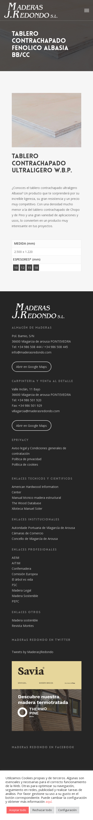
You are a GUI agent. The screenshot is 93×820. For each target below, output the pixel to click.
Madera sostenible (25, 620)
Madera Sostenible (25, 596)
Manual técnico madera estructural (36, 498)
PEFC (15, 601)
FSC (14, 585)
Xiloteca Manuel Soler (27, 508)
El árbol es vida (22, 579)
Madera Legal (21, 590)
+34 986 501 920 (29, 400)
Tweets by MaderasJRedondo (32, 652)
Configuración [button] (67, 810)
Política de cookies (25, 464)
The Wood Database (26, 503)
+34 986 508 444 (29, 347)
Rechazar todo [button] (42, 810)
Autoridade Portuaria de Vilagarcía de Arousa (43, 528)
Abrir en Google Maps (31, 367)
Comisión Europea (25, 574)
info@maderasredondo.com (31, 352)
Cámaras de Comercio (27, 533)
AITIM (16, 563)
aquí (49, 801)
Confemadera (21, 568)
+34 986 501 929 (30, 405)
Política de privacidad (26, 459)
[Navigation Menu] (86, 10)
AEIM (15, 558)
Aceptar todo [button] (17, 810)
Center (16, 492)
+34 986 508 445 (56, 347)
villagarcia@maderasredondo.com (36, 411)
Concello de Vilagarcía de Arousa (35, 539)
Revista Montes (23, 626)
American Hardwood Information (35, 487)
